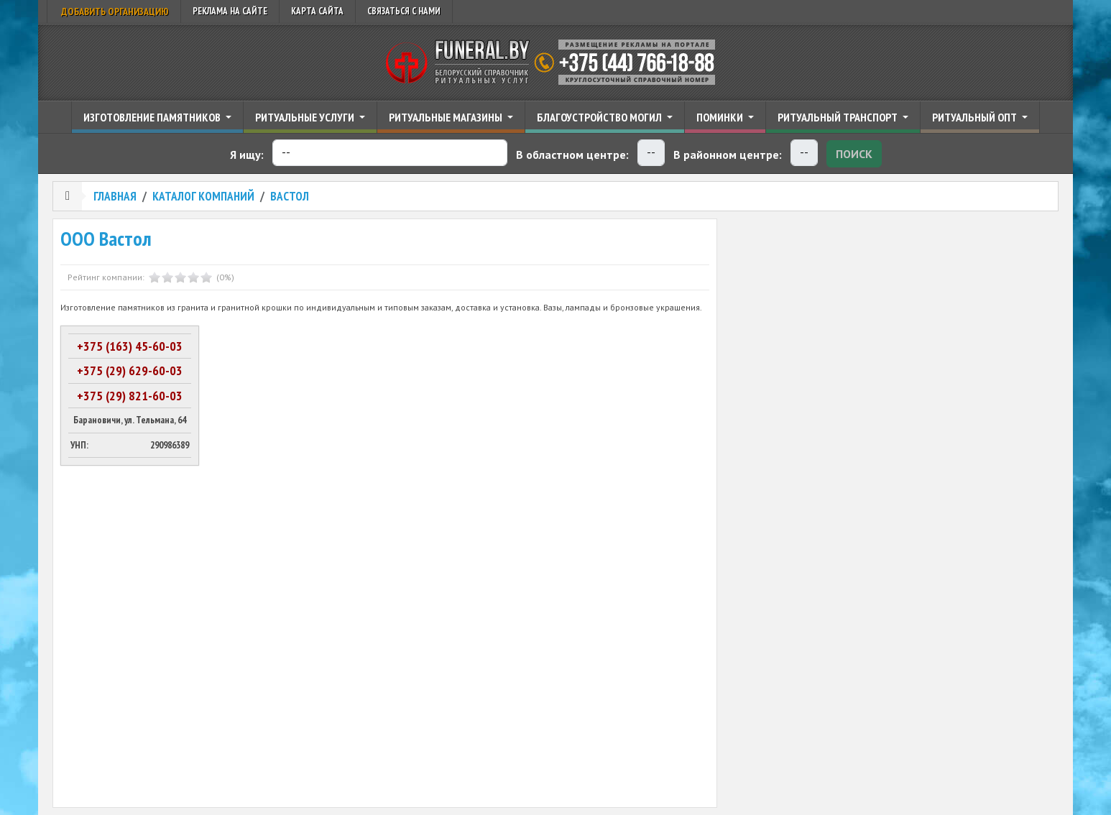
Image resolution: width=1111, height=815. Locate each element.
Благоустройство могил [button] (600, 117)
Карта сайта (317, 11)
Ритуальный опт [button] (975, 117)
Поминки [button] (720, 117)
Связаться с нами (404, 11)
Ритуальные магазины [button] (446, 117)
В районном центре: (727, 154)
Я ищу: (247, 154)
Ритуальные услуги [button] (305, 117)
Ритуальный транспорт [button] (839, 117)
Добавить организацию (114, 11)
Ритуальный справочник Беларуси (555, 62)
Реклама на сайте (230, 11)
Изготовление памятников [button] (153, 117)
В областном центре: (572, 154)
